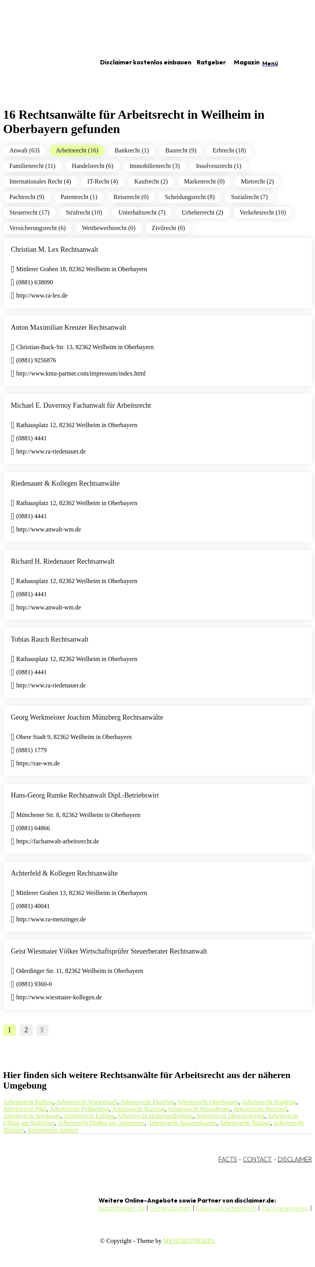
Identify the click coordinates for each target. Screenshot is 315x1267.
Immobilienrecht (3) (155, 166)
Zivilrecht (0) (168, 228)
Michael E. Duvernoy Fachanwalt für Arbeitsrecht (81, 405)
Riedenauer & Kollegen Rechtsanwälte (65, 483)
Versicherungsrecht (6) (37, 228)
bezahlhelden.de (122, 1208)
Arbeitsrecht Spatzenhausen (181, 1123)
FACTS (227, 1159)
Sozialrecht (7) (249, 197)
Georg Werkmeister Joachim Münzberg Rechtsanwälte (87, 717)
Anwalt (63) (24, 150)
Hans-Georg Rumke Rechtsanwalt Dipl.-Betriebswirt (85, 795)
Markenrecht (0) (204, 181)
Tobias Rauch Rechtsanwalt (49, 639)
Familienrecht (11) (32, 166)
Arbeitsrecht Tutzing (244, 1123)
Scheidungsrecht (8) (190, 197)
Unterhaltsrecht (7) (141, 212)
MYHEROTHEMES (189, 1241)
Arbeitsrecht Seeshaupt (32, 1116)
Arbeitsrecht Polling (28, 1102)
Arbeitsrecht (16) (77, 150)
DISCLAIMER (295, 1159)
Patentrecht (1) (79, 197)
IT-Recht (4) (102, 181)
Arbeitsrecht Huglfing (269, 1102)
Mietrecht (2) (257, 181)
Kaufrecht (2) (151, 181)
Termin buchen (170, 1208)
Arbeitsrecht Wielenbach (87, 1102)
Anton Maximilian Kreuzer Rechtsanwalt (68, 327)
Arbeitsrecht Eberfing (147, 1102)
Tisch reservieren (284, 1208)
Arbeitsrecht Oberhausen (208, 1102)
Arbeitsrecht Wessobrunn (199, 1109)
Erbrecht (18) (229, 150)
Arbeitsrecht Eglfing (88, 1116)
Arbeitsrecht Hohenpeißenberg (155, 1116)
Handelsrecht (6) (92, 166)
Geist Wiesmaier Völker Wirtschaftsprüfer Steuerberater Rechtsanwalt (109, 951)
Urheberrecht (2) (202, 212)
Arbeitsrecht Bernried (260, 1109)
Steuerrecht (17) (29, 212)
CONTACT (257, 1159)
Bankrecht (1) (132, 150)
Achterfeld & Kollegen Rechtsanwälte (64, 873)
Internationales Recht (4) (40, 181)
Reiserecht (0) (131, 197)
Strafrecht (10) (84, 212)
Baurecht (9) (180, 150)
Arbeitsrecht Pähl (25, 1109)
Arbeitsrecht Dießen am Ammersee (101, 1123)
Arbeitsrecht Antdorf (52, 1130)
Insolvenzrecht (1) (218, 166)
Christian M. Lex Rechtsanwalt (54, 249)
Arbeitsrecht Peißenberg (79, 1109)
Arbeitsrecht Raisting (138, 1109)
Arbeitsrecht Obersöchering (230, 1116)
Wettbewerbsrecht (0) (108, 228)
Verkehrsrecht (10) (263, 212)
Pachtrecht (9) (26, 197)
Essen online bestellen (226, 1208)
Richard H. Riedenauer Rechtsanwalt (62, 561)
